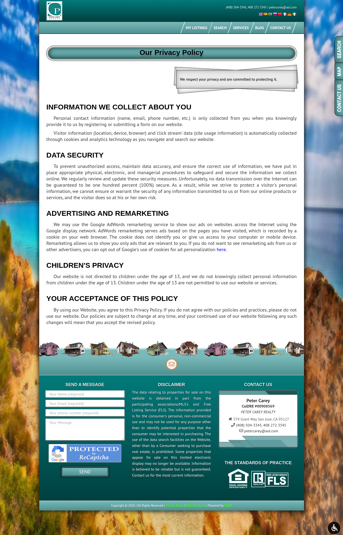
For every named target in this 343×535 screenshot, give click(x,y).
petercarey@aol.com (283, 7)
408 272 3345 (257, 7)
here (221, 249)
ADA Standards (196, 505)
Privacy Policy (175, 505)
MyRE (228, 505)
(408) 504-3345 (236, 7)
